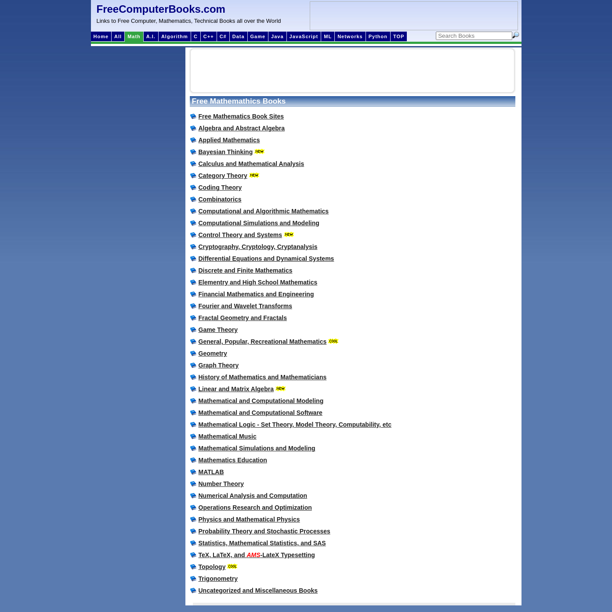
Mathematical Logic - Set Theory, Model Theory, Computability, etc (295, 424)
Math (134, 36)
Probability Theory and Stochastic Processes (264, 531)
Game (258, 36)
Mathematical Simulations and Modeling (257, 448)
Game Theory (218, 329)
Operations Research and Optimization (255, 507)
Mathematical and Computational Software (260, 412)
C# (223, 36)
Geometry (213, 353)
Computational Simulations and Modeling (259, 223)
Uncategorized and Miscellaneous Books (258, 590)
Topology (212, 566)
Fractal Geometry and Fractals (243, 317)
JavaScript (304, 36)
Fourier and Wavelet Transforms (245, 306)
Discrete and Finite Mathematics (246, 270)
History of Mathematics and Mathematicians (263, 377)
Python (378, 36)
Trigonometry (218, 578)
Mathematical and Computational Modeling (261, 400)
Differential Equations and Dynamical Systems (266, 258)
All (118, 36)
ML (328, 36)
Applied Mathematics (229, 140)
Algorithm (174, 36)
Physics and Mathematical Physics (249, 519)
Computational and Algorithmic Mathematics (264, 211)
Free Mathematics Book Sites (241, 116)
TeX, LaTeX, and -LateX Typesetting (257, 554)
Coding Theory (220, 187)
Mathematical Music (228, 436)
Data (238, 36)
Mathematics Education (233, 460)
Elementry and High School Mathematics (258, 282)
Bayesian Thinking (226, 151)
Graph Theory (219, 365)
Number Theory (221, 483)
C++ (208, 36)
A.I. (151, 36)
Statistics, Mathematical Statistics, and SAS (262, 543)
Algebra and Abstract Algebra (242, 128)
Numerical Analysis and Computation (253, 495)
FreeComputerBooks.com (161, 9)
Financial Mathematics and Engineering (256, 294)
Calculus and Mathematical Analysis (251, 163)
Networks (350, 36)
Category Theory (223, 175)
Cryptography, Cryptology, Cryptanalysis (258, 246)
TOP (398, 36)
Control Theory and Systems (240, 234)
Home (101, 36)
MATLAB (211, 471)
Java (277, 36)
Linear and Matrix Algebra (236, 388)
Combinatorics (220, 199)
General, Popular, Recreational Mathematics (263, 341)
